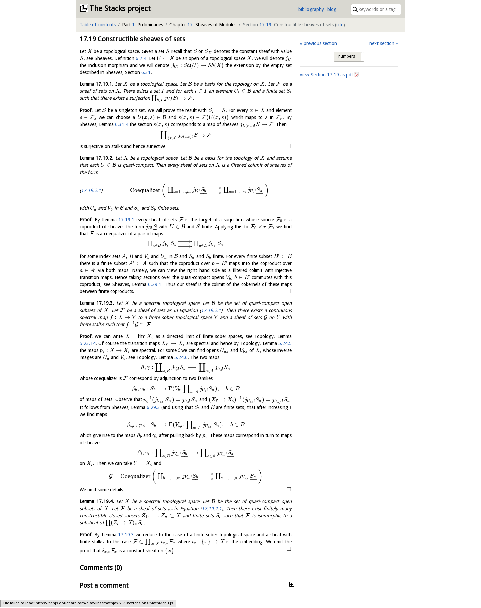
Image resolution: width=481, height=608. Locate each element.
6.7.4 (141, 58)
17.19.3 (126, 534)
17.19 (265, 24)
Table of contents (98, 24)
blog (331, 9)
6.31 (146, 72)
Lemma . (96, 84)
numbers (346, 56)
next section (381, 43)
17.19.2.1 (91, 190)
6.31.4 (121, 124)
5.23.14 (88, 343)
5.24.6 (181, 357)
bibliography (311, 9)
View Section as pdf (326, 74)
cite (339, 24)
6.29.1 (154, 284)
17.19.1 (126, 219)
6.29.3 (153, 407)
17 (190, 24)
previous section (320, 43)
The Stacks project (120, 8)
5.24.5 (285, 343)
